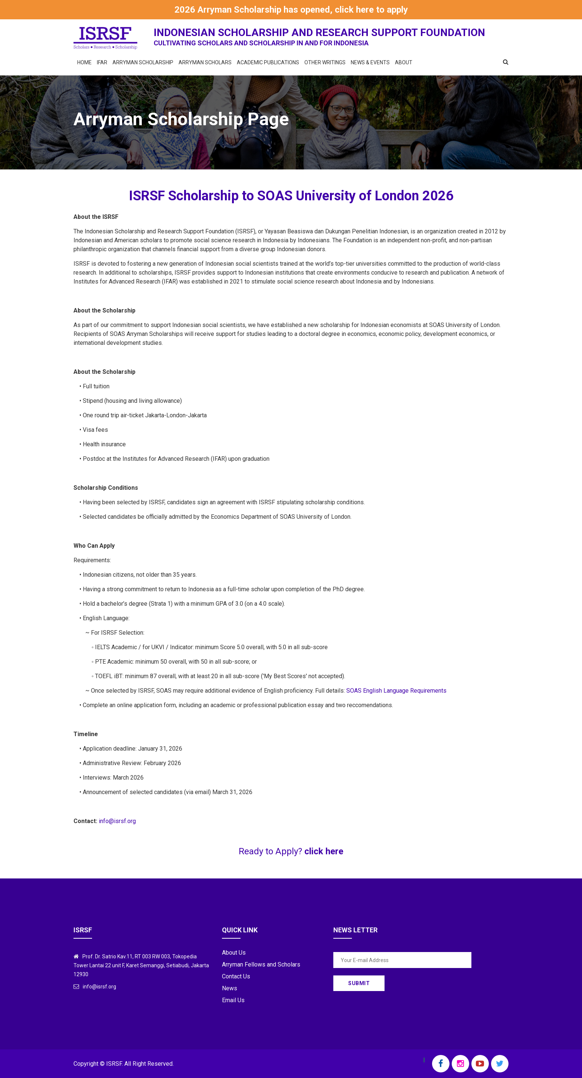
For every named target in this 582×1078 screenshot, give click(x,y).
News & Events (370, 62)
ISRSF (114, 1063)
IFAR (102, 62)
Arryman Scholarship (142, 62)
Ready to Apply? (291, 851)
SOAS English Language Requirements (396, 690)
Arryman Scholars (205, 62)
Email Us (233, 1000)
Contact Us (236, 976)
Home (84, 62)
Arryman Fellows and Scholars (261, 964)
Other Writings (325, 62)
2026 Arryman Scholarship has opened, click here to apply (291, 9)
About (403, 62)
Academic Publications (268, 62)
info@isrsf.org (117, 821)
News (229, 988)
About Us (234, 952)
